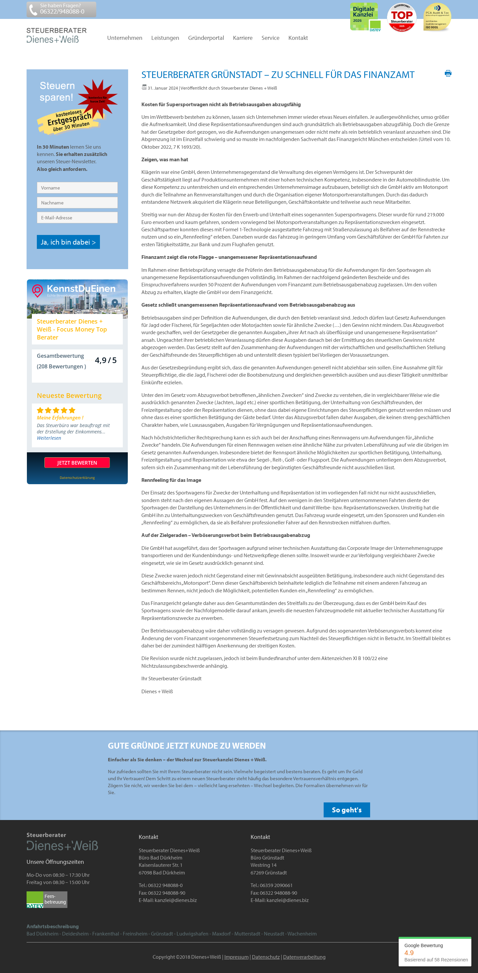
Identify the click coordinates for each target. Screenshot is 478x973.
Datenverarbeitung (304, 956)
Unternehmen (124, 38)
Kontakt (298, 38)
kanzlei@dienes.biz (176, 900)
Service (270, 38)
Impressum (236, 956)
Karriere (243, 38)
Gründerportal (206, 38)
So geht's (347, 809)
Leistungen (165, 38)
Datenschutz (266, 956)
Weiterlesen (49, 438)
